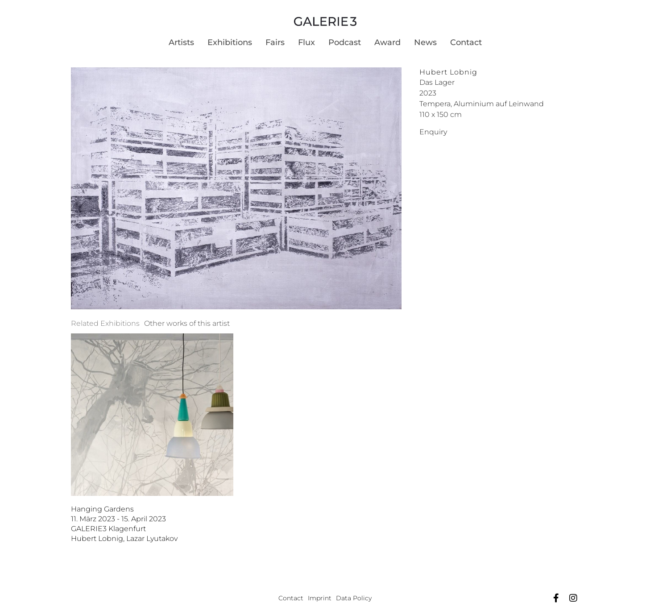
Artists (181, 42)
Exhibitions (229, 42)
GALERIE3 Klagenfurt (108, 528)
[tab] (105, 323)
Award (387, 42)
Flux (306, 42)
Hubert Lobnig (448, 72)
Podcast (344, 42)
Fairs (275, 42)
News (425, 42)
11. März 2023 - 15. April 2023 (118, 519)
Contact (466, 42)
